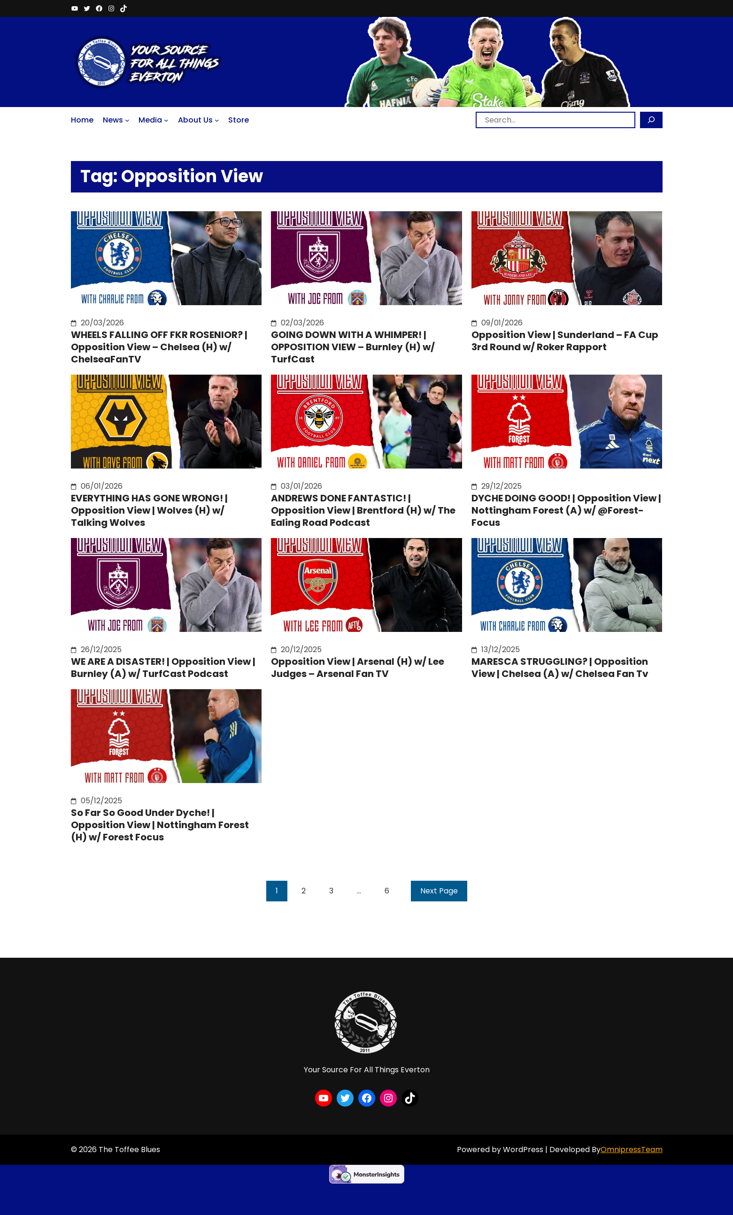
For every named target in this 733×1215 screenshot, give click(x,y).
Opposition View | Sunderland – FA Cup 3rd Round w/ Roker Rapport (564, 341)
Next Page (439, 890)
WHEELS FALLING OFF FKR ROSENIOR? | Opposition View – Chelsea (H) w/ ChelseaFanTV (159, 347)
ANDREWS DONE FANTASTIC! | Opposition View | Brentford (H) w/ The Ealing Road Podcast (363, 510)
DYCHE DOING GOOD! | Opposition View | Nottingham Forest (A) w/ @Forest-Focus (566, 510)
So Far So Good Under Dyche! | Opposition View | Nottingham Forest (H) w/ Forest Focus (160, 825)
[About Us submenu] (217, 119)
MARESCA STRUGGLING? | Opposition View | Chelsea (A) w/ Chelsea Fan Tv (559, 667)
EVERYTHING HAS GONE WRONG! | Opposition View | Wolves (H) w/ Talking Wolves (149, 510)
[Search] (651, 120)
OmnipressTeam (632, 1149)
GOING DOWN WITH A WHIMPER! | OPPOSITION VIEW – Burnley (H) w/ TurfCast (353, 347)
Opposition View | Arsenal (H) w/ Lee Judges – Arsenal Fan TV (357, 667)
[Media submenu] (166, 119)
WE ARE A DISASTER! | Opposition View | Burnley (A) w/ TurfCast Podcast (163, 667)
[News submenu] (127, 119)
